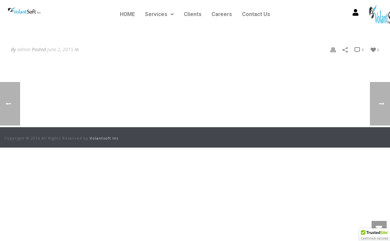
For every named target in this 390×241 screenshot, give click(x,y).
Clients (193, 14)
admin (23, 49)
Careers (222, 14)
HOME (127, 14)
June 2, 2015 (60, 49)
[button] (159, 14)
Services (159, 14)
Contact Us (256, 14)
